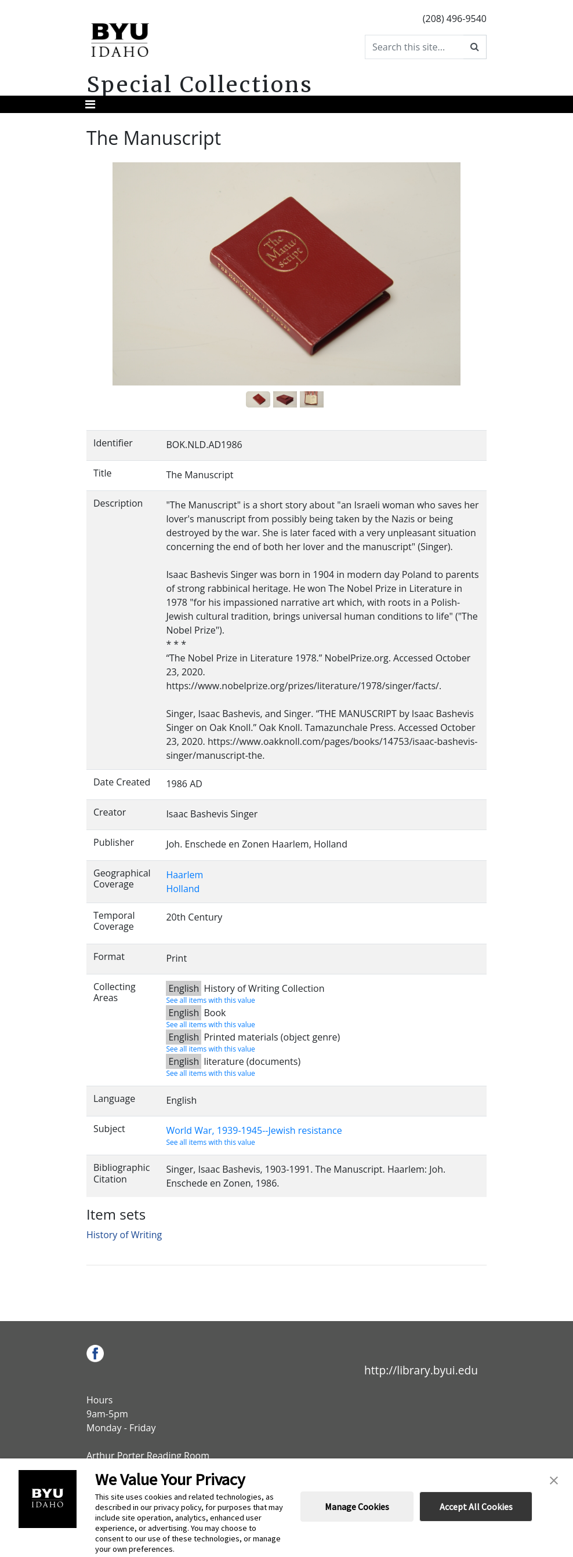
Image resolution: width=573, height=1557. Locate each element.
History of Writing (124, 1234)
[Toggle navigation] (90, 104)
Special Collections (199, 84)
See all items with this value (210, 1000)
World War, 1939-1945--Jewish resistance (254, 1130)
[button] (553, 1479)
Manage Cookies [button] (357, 1506)
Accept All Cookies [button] (476, 1506)
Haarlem (184, 874)
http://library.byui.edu (421, 1370)
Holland (183, 888)
